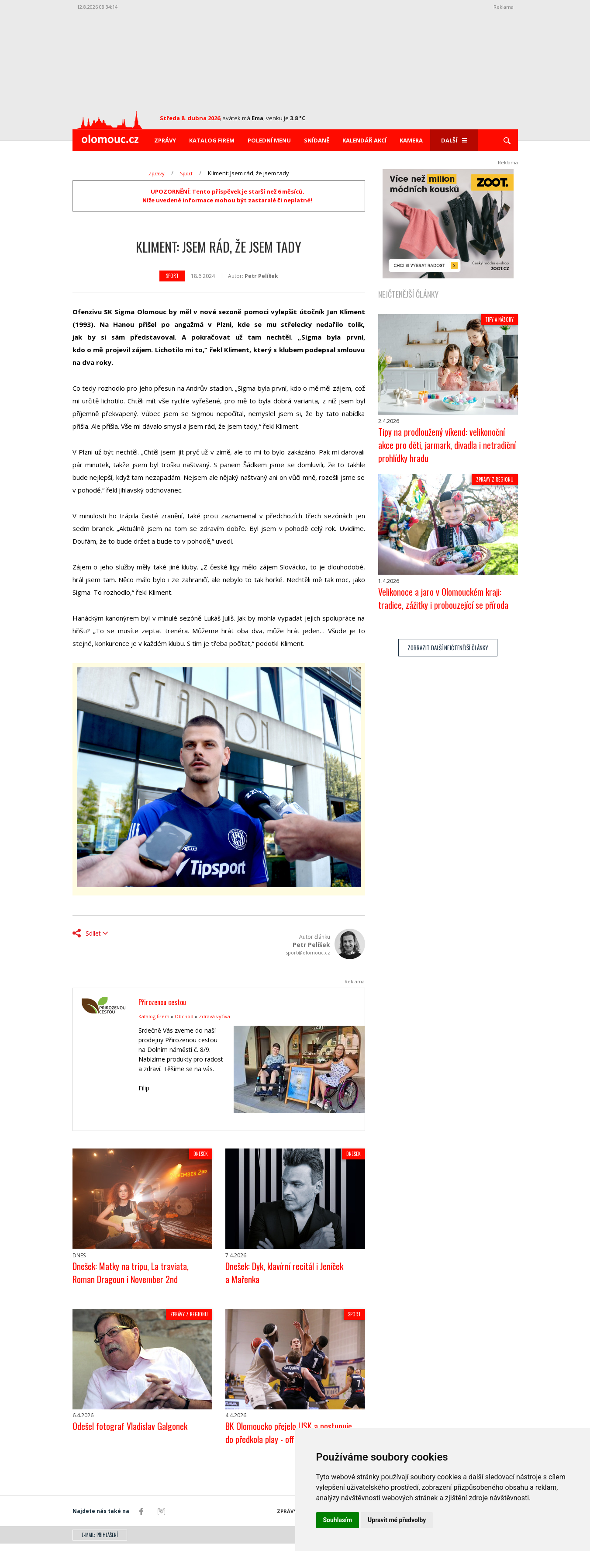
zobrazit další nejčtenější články (447, 655)
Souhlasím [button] (337, 1519)
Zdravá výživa (214, 1016)
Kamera (411, 140)
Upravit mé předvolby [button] (397, 1519)
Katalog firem (212, 140)
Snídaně (316, 140)
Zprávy (165, 140)
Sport (186, 173)
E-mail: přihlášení (100, 1542)
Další (454, 140)
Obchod (184, 1016)
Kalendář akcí (364, 140)
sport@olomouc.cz (308, 952)
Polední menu (269, 140)
